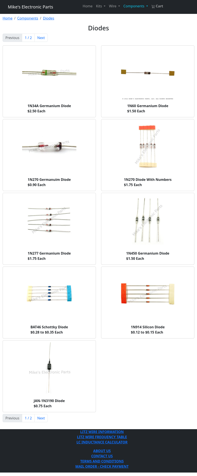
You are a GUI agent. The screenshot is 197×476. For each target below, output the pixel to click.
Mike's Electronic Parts (30, 7)
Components (27, 18)
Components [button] (134, 6)
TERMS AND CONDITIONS (102, 461)
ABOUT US (102, 450)
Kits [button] (99, 6)
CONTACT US (102, 456)
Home (88, 6)
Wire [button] (113, 6)
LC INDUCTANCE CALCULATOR (101, 442)
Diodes (48, 18)
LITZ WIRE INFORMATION (102, 431)
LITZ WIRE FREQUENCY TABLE (102, 437)
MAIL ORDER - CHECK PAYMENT (101, 466)
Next (41, 37)
